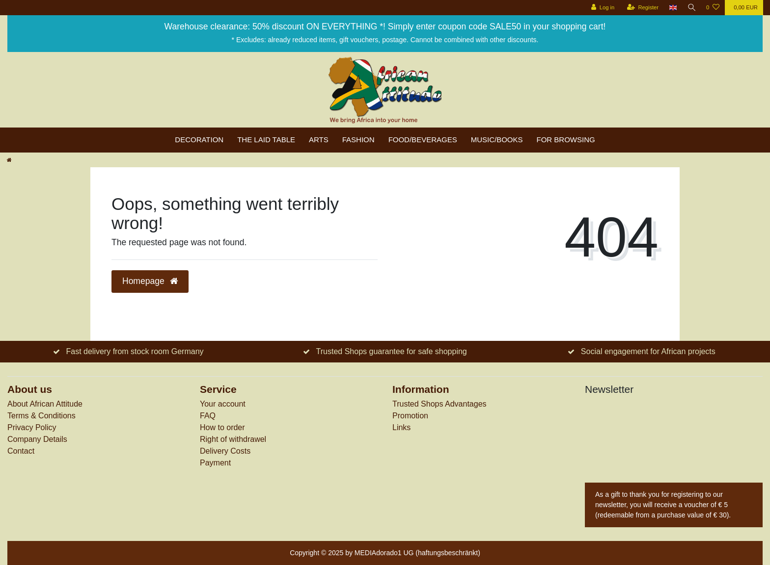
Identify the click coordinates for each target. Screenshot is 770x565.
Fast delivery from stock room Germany (134, 351)
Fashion (358, 139)
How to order (222, 427)
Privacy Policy (31, 427)
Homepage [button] (150, 281)
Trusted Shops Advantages (439, 404)
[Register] (641, 7)
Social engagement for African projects (648, 351)
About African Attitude (44, 404)
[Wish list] (713, 7)
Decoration (199, 139)
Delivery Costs (225, 451)
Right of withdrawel (233, 439)
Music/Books (497, 139)
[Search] (691, 7)
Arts (319, 139)
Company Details (37, 439)
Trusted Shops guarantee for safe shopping (391, 351)
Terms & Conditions (41, 415)
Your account (223, 404)
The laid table (266, 139)
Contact (20, 451)
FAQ (208, 415)
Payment (215, 463)
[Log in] (601, 7)
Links (401, 427)
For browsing (566, 139)
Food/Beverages (422, 139)
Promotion (410, 415)
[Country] (672, 7)
